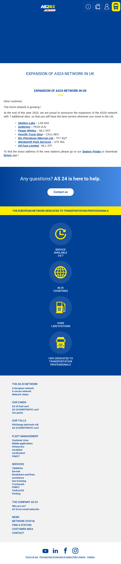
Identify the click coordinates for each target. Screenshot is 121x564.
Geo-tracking (19, 481)
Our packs (17, 412)
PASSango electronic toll (25, 424)
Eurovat (16, 471)
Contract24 (18, 490)
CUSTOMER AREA (22, 528)
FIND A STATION (21, 524)
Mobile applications (22, 443)
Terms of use (31, 557)
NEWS (15, 517)
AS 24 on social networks (25, 509)
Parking (16, 493)
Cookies (91, 557)
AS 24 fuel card (20, 406)
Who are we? (19, 506)
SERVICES (18, 464)
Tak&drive (17, 468)
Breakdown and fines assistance (23, 476)
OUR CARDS (19, 402)
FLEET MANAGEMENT (25, 436)
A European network (23, 388)
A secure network (21, 391)
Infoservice (18, 446)
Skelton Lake (26, 123)
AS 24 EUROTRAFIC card (25, 409)
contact (18, 532)
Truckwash (18, 484)
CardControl (18, 453)
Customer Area (20, 440)
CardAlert (17, 449)
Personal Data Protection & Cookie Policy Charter (63, 557)
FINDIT (16, 456)
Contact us (60, 192)
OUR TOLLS (19, 420)
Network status (20, 394)
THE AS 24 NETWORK (25, 383)
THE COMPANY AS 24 (25, 501)
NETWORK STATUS (23, 521)
